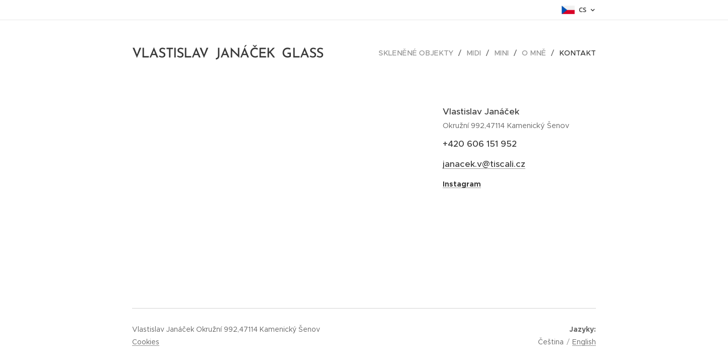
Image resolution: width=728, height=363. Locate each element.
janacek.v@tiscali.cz (484, 163)
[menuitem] (426, 53)
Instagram (462, 184)
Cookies (145, 341)
